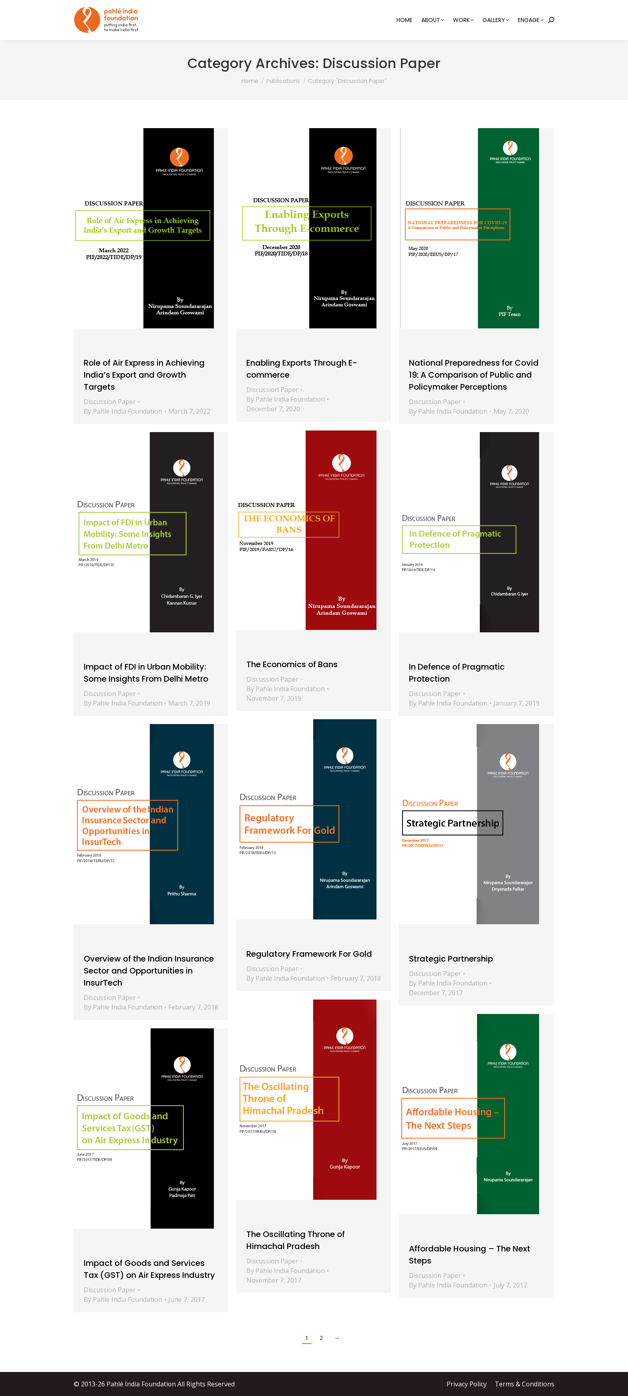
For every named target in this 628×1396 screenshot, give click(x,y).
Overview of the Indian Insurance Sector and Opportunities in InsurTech (149, 970)
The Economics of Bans (292, 664)
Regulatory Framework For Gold (309, 953)
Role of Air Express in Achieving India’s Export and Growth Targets (144, 374)
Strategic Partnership (451, 958)
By (123, 411)
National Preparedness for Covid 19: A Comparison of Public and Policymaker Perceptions (474, 374)
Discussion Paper (110, 401)
